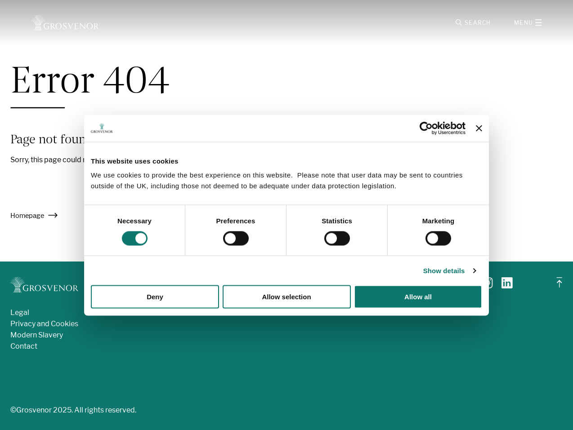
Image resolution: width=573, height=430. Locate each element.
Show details (444, 270)
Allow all (418, 297)
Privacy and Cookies (44, 323)
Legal (19, 312)
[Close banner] (479, 128)
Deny (155, 297)
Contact (23, 346)
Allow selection (286, 297)
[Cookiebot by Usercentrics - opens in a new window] (426, 128)
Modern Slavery (36, 335)
